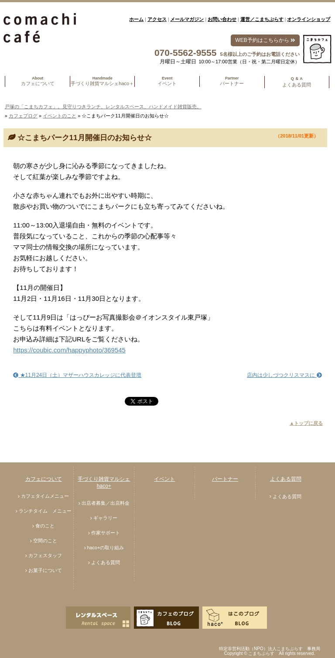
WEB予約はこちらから (265, 40)
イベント (164, 479)
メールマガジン (187, 19)
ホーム (136, 19)
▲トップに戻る (306, 423)
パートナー (225, 479)
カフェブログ (23, 115)
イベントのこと (59, 115)
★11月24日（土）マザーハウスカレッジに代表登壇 (77, 375)
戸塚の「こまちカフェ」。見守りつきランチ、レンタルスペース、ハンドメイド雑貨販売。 (103, 106)
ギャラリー (105, 517)
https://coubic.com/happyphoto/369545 (69, 350)
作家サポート (105, 532)
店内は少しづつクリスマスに (284, 375)
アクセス (157, 19)
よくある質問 (105, 562)
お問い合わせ (222, 19)
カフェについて (43, 479)
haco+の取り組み (105, 547)
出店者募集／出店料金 (106, 503)
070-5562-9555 (185, 53)
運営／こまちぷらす (262, 19)
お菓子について (45, 570)
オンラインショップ (308, 19)
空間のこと (45, 540)
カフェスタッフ (45, 555)
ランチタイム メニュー (45, 510)
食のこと (45, 525)
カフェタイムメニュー (45, 496)
